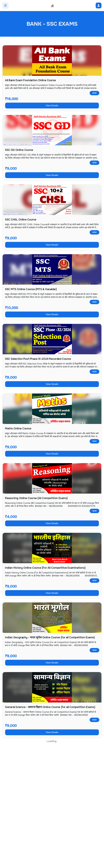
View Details (52, 105)
